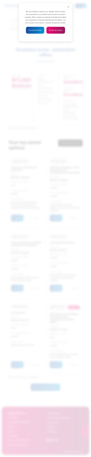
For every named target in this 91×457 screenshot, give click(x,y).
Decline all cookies (55, 30)
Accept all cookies (35, 30)
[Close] (68, 6)
